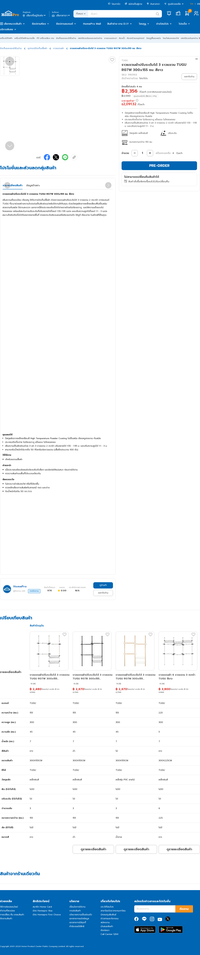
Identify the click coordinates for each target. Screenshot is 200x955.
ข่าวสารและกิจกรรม (110, 918)
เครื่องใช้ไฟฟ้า (6, 38)
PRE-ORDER (159, 165)
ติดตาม (184, 909)
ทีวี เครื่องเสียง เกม (45, 38)
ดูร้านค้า (103, 585)
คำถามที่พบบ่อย (7, 910)
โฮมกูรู (142, 24)
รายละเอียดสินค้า (12, 185)
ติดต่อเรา (105, 930)
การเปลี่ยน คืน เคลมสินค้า (12, 914)
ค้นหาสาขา (153, 4)
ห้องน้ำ (122, 38)
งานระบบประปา (110, 38)
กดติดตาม (34, 591)
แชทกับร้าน (103, 592)
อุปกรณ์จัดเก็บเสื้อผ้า (37, 48)
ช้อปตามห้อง (39, 24)
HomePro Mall (92, 24)
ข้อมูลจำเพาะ (33, 185)
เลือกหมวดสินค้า (13, 24)
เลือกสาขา (61, 15)
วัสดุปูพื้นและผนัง (153, 38)
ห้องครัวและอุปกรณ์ (135, 38)
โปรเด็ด (183, 24)
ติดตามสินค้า (6, 918)
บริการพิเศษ (6, 29)
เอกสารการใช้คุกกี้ (77, 922)
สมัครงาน (105, 922)
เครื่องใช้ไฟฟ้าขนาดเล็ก (24, 38)
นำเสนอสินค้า (107, 926)
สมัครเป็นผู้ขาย (133, 4)
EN (198, 4)
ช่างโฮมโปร (162, 24)
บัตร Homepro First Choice (47, 914)
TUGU (125, 60)
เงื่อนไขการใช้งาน (77, 906)
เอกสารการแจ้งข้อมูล (79, 918)
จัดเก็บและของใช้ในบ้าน (66, 38)
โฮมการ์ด (114, 4)
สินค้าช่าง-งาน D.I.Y (118, 24)
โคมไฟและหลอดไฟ (171, 38)
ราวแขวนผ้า (58, 48)
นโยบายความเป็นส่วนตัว (80, 914)
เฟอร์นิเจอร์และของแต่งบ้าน (90, 38)
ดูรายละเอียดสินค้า (93, 849)
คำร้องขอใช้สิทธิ (76, 926)
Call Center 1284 (109, 934)
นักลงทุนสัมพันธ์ (108, 914)
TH (191, 4)
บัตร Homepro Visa (42, 910)
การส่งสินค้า (75, 910)
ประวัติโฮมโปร (107, 906)
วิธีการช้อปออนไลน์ (9, 906)
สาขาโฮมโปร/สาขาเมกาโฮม (113, 910)
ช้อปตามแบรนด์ (64, 24)
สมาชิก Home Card (42, 906)
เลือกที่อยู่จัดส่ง (34, 15)
